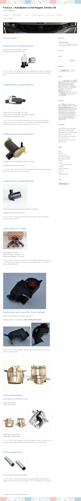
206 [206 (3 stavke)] (64, 80)
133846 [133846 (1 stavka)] (70, 82)
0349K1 (5, 264)
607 (38, 71)
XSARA (24, 262)
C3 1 (13, 122)
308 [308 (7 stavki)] (63, 105)
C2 (8, 122)
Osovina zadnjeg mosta (12, 452)
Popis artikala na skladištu (64, 157)
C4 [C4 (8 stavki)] (65, 112)
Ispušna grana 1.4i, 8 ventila (14, 228)
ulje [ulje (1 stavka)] (59, 93)
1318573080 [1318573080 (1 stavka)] (71, 84)
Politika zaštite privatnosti (65, 164)
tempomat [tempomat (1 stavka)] (73, 91)
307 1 (22, 71)
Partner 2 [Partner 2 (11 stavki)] (71, 117)
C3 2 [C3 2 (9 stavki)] (70, 110)
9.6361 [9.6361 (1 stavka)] (59, 81)
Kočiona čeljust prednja (12, 395)
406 (29, 169)
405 (27, 479)
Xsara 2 (20, 124)
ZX (19, 171)
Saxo (17, 124)
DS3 (44, 122)
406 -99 (32, 169)
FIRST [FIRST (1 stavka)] (63, 88)
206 (25, 169)
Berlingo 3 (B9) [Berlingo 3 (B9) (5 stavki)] (68, 109)
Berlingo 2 (47, 71)
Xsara (41, 480)
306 (27, 169)
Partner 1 (32, 73)
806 (39, 169)
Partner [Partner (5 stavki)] (60, 117)
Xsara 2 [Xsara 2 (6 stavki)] (73, 118)
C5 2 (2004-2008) (18, 73)
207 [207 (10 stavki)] (66, 104)
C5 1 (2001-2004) (10, 73)
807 (43, 120)
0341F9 (47, 262)
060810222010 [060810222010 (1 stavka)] (61, 85)
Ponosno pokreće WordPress (22, 494)
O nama (27, 15)
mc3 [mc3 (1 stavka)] (71, 89)
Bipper (45, 260)
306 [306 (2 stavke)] (71, 81)
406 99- (36, 169)
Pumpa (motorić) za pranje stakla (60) (18, 134)
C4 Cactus (15, 442)
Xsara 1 (16, 171)
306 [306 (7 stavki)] (69, 104)
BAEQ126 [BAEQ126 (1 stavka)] (72, 85)
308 (37, 120)
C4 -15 (4, 73)
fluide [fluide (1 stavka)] (66, 88)
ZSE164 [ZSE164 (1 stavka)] (59, 95)
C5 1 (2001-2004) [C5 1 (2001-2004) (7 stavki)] (62, 113)
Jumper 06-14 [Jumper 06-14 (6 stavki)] (72, 114)
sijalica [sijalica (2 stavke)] (68, 92)
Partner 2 (36, 73)
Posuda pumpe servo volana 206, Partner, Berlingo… (24, 312)
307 (19, 71)
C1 (50, 71)
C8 (42, 122)
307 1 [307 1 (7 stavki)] (74, 104)
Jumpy (27, 73)
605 (31, 216)
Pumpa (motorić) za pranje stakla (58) (18, 181)
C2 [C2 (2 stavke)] (70, 87)
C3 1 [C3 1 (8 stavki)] (68, 110)
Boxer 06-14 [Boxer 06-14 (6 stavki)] (74, 109)
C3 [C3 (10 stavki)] (65, 110)
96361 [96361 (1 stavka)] (67, 82)
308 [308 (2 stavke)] (59, 83)
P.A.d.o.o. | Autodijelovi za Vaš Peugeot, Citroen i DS (29, 7)
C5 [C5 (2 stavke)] (59, 88)
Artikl (59, 151)
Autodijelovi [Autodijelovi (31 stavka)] (64, 107)
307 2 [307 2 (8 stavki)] (60, 105)
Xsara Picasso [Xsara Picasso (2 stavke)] (70, 94)
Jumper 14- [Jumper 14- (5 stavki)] (60, 115)
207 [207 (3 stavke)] (68, 80)
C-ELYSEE (44, 440)
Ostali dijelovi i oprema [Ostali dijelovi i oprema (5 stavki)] (72, 115)
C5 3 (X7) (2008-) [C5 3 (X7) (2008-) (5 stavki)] (61, 114)
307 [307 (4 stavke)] (75, 80)
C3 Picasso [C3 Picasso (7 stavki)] (61, 112)
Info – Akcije (50, 15)
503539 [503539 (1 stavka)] (73, 82)
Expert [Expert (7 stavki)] (66, 114)
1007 (16, 120)
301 (27, 440)
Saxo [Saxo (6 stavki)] (67, 118)
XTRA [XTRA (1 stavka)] (76, 93)
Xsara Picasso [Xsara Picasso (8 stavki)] (62, 119)
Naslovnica (6, 15)
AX (41, 169)
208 (27, 120)
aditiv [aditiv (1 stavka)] (65, 85)
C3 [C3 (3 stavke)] (72, 86)
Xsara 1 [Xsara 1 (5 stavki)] (69, 118)
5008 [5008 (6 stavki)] (76, 105)
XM (8, 218)
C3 (10, 122)
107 (15, 71)
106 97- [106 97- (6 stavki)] (60, 104)
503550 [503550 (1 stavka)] (63, 84)
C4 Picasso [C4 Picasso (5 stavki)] (71, 112)
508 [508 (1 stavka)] (62, 82)
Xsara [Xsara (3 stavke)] (62, 93)
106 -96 (18, 169)
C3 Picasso (19, 122)
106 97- (19, 120)
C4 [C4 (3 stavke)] (75, 86)
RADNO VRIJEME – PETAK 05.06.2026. (66, 128)
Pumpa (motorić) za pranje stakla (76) (18, 46)
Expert (24, 73)
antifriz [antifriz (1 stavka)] (68, 85)
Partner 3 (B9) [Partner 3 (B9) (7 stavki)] (62, 118)
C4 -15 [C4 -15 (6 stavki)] (67, 112)
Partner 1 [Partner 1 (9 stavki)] (64, 117)
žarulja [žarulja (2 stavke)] (64, 95)
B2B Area (60, 153)
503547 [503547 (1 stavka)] (59, 84)
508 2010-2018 (34, 71)
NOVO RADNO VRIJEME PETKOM (66, 130)
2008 (22, 120)
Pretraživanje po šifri (63, 174)
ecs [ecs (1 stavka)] (61, 88)
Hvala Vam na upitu (63, 155)
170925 (8, 264)
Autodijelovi (31, 479)
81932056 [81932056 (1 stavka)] (67, 84)
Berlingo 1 (42, 71)
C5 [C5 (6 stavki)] (74, 112)
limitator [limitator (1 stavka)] (68, 89)
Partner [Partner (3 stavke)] (61, 91)
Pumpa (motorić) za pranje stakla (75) (18, 84)
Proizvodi (60, 160)
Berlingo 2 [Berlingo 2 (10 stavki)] (61, 109)
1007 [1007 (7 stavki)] (74, 105)
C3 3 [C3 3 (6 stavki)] (73, 110)
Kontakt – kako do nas (38, 15)
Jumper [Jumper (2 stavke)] (61, 90)
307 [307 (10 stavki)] (71, 104)
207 (17, 71)
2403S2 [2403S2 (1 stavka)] (64, 82)
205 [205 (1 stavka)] (62, 81)
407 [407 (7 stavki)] (70, 105)
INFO (59, 172)
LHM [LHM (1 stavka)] (65, 89)
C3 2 (15, 122)
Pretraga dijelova (17, 15)
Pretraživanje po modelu (64, 158)
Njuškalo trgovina (8, 18)
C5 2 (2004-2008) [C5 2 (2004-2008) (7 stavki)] (71, 113)
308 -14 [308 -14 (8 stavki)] (66, 105)
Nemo (8, 262)
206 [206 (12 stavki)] (63, 104)
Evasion (49, 169)
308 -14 (28, 71)
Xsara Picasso (26, 124)
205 (23, 479)
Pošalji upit (59, 15)
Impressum (61, 170)
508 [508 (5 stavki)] (71, 105)
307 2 (25, 71)
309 (39, 480)
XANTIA (12, 171)
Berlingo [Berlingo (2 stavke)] (61, 87)
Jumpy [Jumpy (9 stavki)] (65, 115)
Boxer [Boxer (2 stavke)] (67, 87)
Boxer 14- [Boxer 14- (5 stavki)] (60, 110)
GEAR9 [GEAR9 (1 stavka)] (71, 88)
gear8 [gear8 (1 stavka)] (68, 88)
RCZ (40, 73)
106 (15, 169)
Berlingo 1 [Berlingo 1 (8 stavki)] (74, 107)
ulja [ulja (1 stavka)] (76, 91)
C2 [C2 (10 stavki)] (63, 110)
